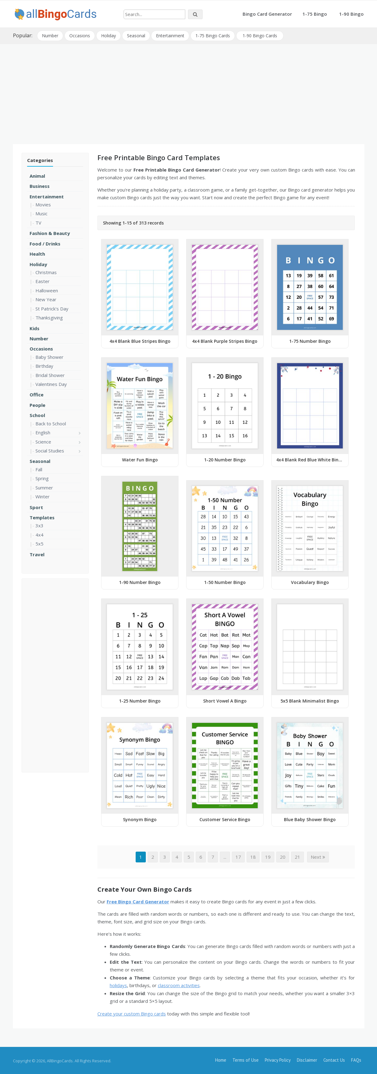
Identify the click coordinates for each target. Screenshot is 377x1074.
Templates (42, 517)
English (42, 432)
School (37, 415)
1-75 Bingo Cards (213, 35)
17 (238, 856)
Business (40, 186)
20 (282, 856)
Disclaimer (307, 1059)
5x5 (39, 543)
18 (253, 856)
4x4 (39, 534)
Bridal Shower (50, 374)
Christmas (46, 272)
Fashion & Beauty (50, 233)
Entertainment (171, 35)
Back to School (50, 423)
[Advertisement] (188, 91)
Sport (36, 507)
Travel (37, 554)
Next (318, 856)
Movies (43, 204)
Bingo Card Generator (267, 14)
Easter (42, 281)
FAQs (356, 1059)
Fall (38, 469)
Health (37, 253)
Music (41, 213)
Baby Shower (49, 356)
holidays (118, 985)
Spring (42, 478)
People (37, 404)
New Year (45, 299)
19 (268, 856)
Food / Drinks (45, 243)
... (224, 856)
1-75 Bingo (314, 14)
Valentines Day (51, 384)
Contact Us (334, 1059)
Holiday (108, 35)
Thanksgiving (49, 317)
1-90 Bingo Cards (260, 35)
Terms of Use (245, 1059)
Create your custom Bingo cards (131, 1013)
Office (36, 394)
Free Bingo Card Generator (138, 901)
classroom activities (179, 985)
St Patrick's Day (51, 308)
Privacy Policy (278, 1059)
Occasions (80, 35)
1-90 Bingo (351, 14)
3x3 (39, 525)
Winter (42, 496)
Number (50, 35)
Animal (37, 175)
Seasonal (136, 35)
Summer (44, 487)
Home (220, 1059)
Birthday (44, 366)
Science (43, 441)
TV (38, 222)
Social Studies (49, 450)
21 (297, 856)
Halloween (46, 290)
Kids (34, 328)
